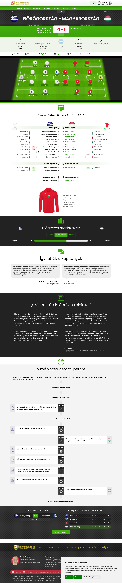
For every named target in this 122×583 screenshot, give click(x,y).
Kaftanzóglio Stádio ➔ (42, 44)
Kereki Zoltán (69, 139)
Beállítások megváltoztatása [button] (91, 577)
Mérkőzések (36, 8)
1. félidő (50, 234)
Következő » (107, 11)
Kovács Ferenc (70, 180)
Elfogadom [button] (69, 577)
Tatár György (70, 147)
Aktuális (19, 8)
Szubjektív (75, 8)
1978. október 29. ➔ (21, 44)
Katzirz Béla (69, 132)
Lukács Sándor (70, 142)
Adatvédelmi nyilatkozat (49, 580)
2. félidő (71, 234)
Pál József (69, 144)
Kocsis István (70, 137)
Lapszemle (59, 54)
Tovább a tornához (61, 532)
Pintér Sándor (70, 149)
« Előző (13, 11)
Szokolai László (70, 154)
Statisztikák (55, 8)
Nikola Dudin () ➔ (101, 44)
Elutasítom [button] (78, 577)
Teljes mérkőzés (61, 234)
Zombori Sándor (71, 152)
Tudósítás (72, 54)
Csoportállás (85, 54)
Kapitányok (46, 8)
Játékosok (27, 8)
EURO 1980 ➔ (79, 44)
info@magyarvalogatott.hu (32, 580)
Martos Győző (70, 134)
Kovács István (70, 168)
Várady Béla (69, 157)
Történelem (65, 8)
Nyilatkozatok (45, 54)
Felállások (16, 54)
